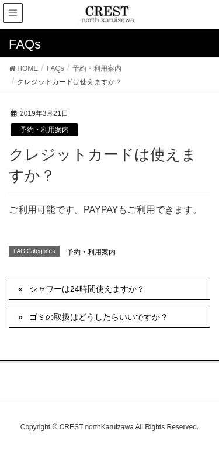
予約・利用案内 (44, 130)
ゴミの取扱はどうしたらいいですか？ (98, 317)
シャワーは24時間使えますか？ (87, 289)
